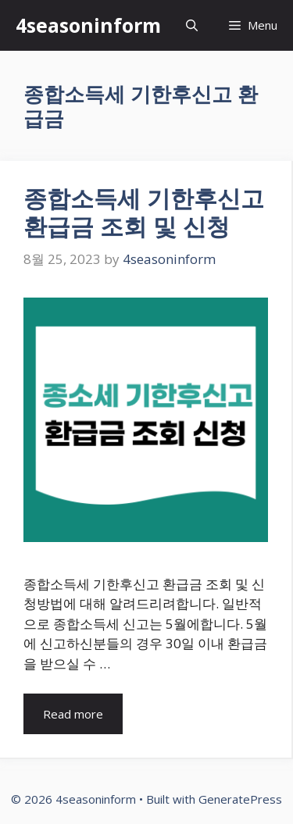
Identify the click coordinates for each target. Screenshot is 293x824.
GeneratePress (240, 799)
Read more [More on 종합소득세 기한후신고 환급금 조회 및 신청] (73, 714)
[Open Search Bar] (191, 25)
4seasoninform (88, 25)
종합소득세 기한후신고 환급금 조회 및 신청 (143, 212)
